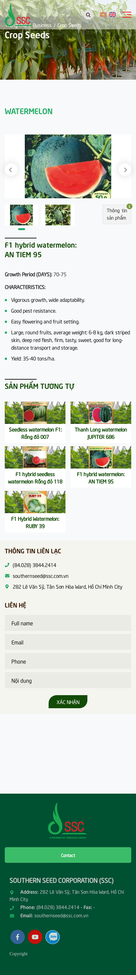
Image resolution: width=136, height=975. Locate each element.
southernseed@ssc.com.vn (61, 915)
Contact (68, 855)
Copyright (19, 953)
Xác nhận (68, 701)
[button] (11, 169)
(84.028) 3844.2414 (58, 907)
